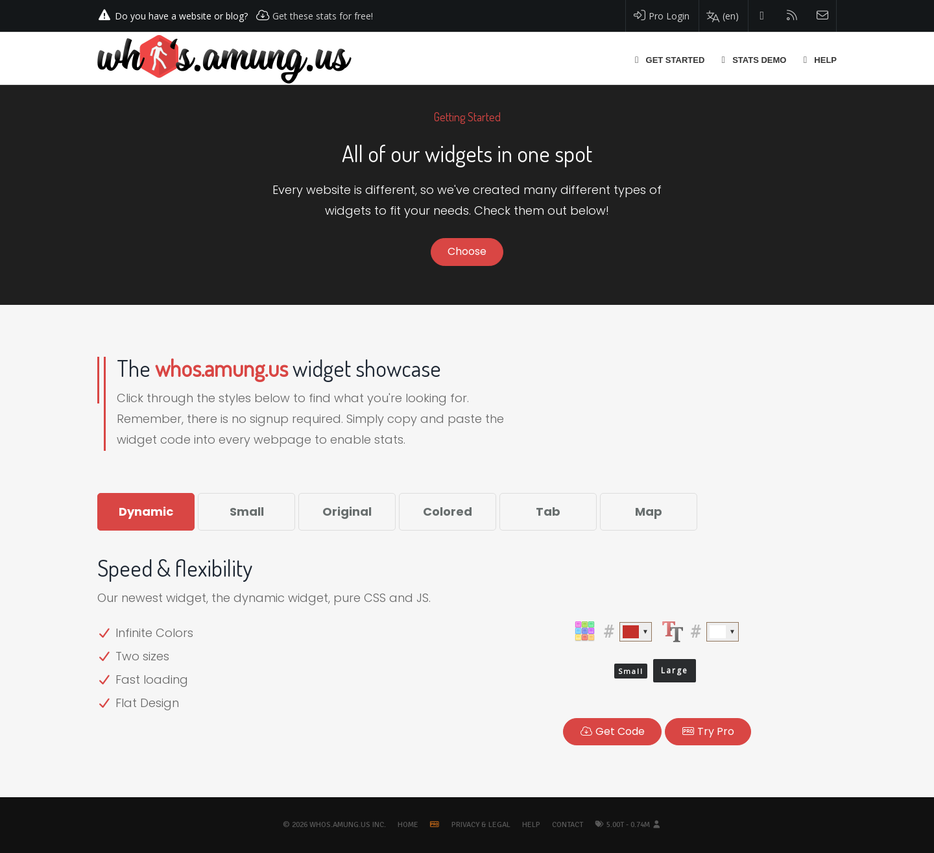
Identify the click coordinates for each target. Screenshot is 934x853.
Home (408, 825)
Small (247, 511)
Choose (467, 251)
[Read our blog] (792, 16)
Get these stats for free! (322, 16)
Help (531, 825)
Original (347, 511)
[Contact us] (823, 16)
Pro (708, 731)
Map (648, 511)
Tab (548, 511)
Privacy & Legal (480, 825)
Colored (447, 511)
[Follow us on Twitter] (762, 16)
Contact (567, 825)
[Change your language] (722, 16)
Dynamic (146, 511)
